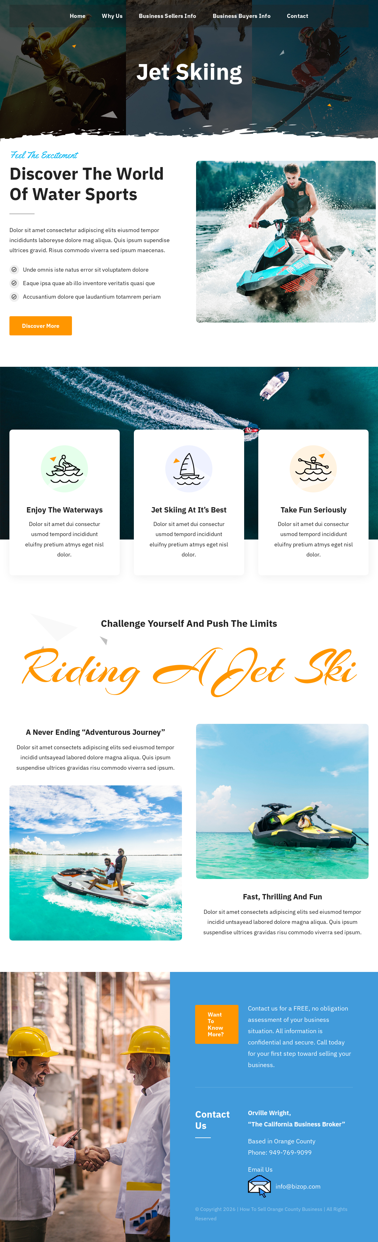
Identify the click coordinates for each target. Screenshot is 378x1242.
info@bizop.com (298, 1186)
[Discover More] (40, 325)
